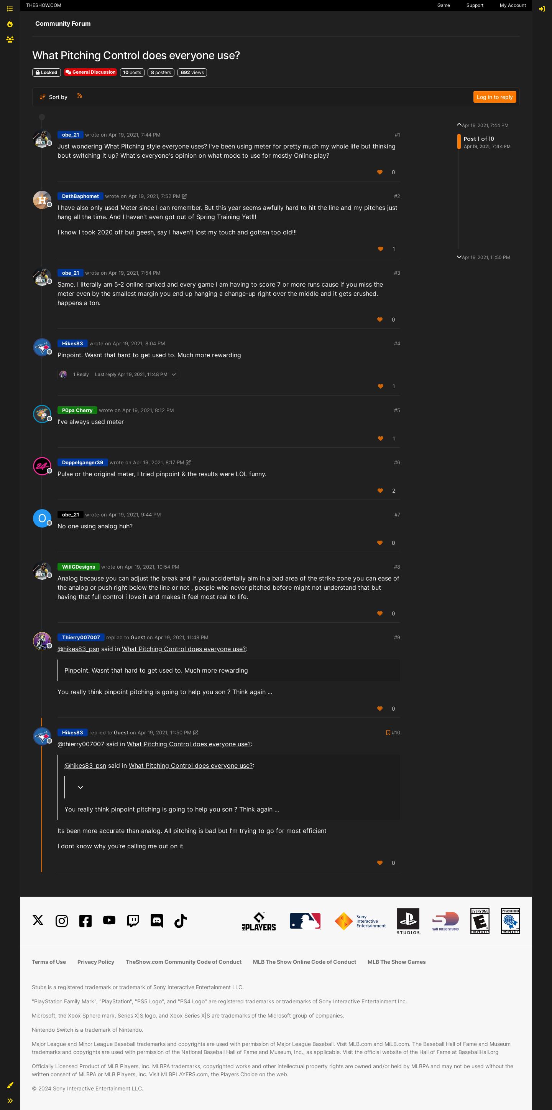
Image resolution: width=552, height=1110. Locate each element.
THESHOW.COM (43, 5)
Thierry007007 (81, 637)
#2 (397, 196)
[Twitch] (133, 921)
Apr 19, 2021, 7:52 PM (154, 196)
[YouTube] (109, 921)
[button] (10, 1085)
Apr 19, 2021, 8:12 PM (148, 410)
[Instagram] (62, 921)
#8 (397, 567)
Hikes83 (72, 343)
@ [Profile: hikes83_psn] (78, 649)
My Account (513, 5)
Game (443, 5)
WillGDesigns (78, 567)
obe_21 (70, 135)
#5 (397, 410)
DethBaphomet (80, 196)
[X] (38, 921)
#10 (396, 732)
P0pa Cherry (77, 410)
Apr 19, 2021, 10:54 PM (152, 567)
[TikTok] (180, 921)
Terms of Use (49, 961)
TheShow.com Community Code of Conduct (184, 961)
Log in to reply (495, 97)
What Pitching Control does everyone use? (184, 649)
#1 (397, 135)
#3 (397, 273)
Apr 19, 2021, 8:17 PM (158, 462)
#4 (397, 343)
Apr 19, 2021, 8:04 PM (139, 343)
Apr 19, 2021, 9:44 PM (134, 514)
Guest (138, 637)
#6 (397, 462)
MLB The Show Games (397, 961)
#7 (397, 514)
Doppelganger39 (83, 462)
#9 (397, 637)
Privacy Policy (95, 961)
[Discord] (157, 921)
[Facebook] (85, 921)
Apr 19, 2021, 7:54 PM (134, 273)
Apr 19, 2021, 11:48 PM (181, 637)
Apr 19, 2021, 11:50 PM (165, 732)
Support (475, 5)
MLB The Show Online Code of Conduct (304, 961)
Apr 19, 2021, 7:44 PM (134, 135)
